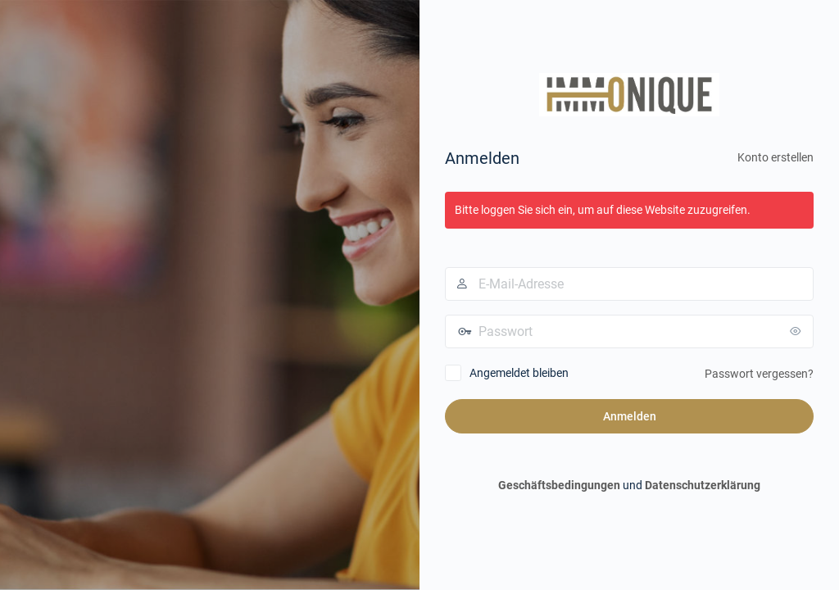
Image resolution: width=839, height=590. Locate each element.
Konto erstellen (775, 157)
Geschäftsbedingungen (559, 485)
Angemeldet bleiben (519, 372)
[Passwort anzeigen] (797, 331)
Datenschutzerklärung (702, 485)
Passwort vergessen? (759, 373)
